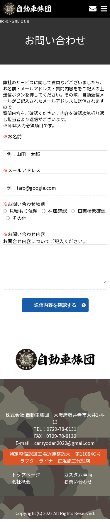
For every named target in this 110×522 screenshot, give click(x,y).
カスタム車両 (78, 474)
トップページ (26, 474)
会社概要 (21, 481)
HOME (4, 21)
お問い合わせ (78, 481)
